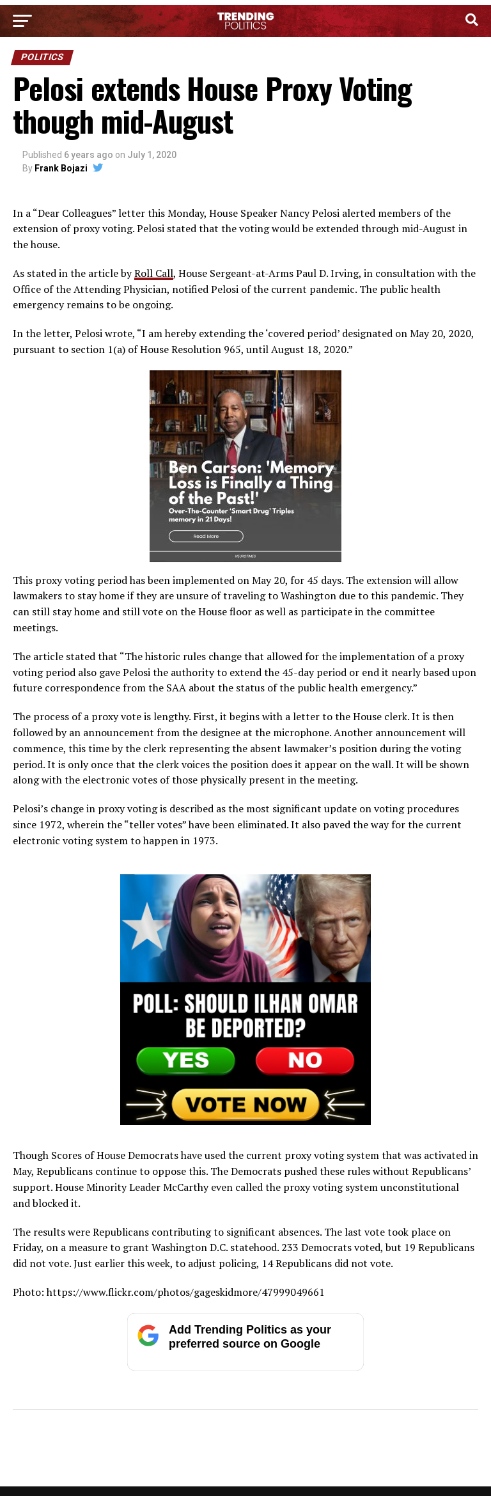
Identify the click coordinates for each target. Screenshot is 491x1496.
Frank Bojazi (61, 168)
